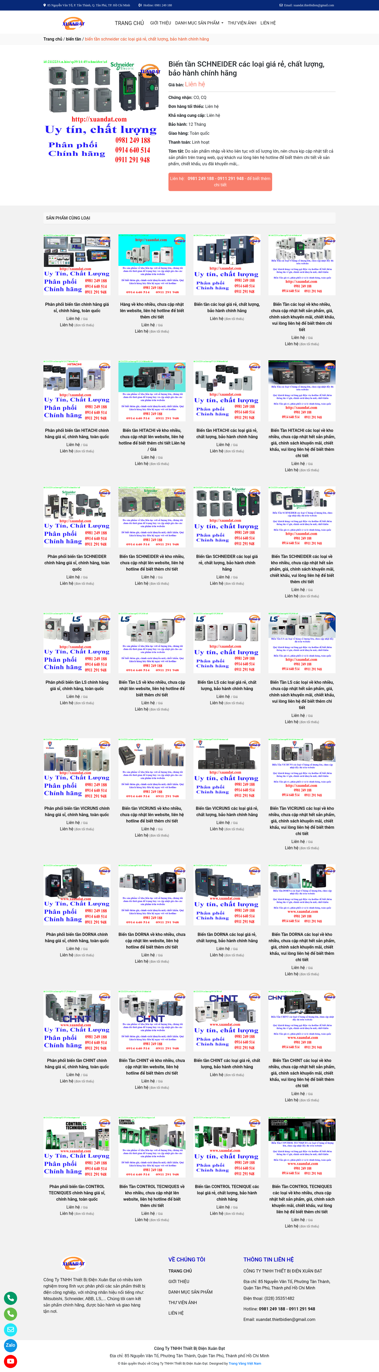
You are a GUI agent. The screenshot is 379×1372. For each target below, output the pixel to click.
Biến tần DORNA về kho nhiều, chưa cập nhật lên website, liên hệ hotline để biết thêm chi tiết (151, 941)
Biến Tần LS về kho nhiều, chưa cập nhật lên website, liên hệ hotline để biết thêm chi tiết (152, 688)
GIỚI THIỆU (160, 23)
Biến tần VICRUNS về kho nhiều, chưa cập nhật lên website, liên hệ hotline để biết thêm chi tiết (152, 815)
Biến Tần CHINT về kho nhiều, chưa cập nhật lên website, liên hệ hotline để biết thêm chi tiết (152, 1067)
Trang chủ (52, 39)
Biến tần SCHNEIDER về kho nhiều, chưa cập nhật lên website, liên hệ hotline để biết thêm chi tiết (151, 563)
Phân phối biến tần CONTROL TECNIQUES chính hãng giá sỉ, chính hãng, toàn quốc (77, 1193)
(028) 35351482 (280, 1298)
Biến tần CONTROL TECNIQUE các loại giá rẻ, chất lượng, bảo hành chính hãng (227, 1193)
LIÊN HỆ (268, 23)
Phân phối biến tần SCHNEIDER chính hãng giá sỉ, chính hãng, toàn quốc (76, 563)
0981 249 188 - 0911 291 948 (216, 178)
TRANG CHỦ (129, 23)
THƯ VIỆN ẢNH (242, 23)
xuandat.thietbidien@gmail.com (285, 1319)
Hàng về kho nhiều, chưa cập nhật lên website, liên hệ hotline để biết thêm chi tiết (152, 311)
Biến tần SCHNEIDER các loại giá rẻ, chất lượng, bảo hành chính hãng (227, 563)
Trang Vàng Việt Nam (245, 1363)
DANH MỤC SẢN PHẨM (198, 23)
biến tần (73, 39)
